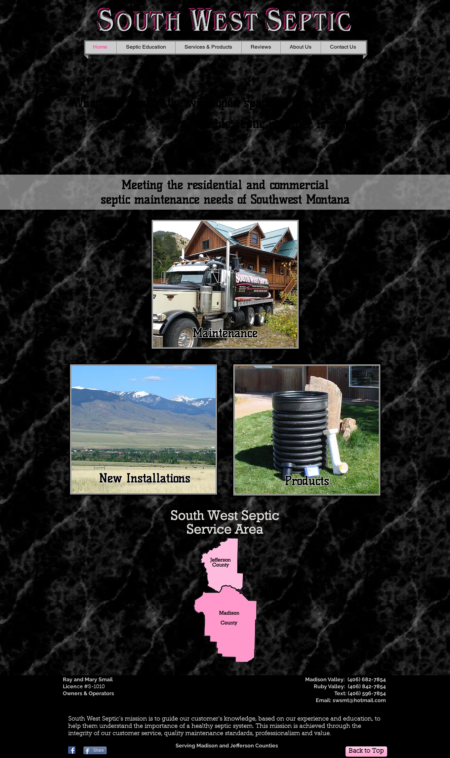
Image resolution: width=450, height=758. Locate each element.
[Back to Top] (366, 751)
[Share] (95, 750)
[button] (208, 47)
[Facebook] (71, 750)
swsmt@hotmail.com (359, 700)
